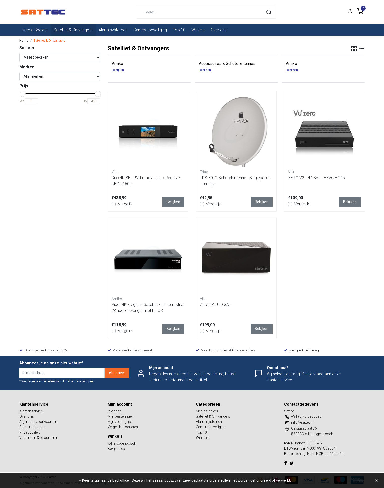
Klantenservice (31, 411)
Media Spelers (35, 29)
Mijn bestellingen (121, 416)
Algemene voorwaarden (38, 422)
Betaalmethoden (32, 427)
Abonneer (117, 373)
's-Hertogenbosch (122, 443)
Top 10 (179, 29)
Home (23, 40)
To (85, 101)
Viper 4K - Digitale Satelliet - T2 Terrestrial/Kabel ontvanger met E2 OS (147, 307)
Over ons (219, 29)
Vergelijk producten (123, 427)
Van (21, 101)
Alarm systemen (113, 29)
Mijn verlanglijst (120, 422)
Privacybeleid (29, 432)
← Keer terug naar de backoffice (103, 480)
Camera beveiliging (150, 29)
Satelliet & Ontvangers (73, 29)
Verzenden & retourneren (38, 438)
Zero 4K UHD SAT (215, 304)
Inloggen (114, 411)
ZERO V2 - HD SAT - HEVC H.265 (316, 177)
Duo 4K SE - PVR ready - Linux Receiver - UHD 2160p (147, 180)
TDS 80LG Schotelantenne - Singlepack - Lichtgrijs (235, 180)
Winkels (198, 29)
